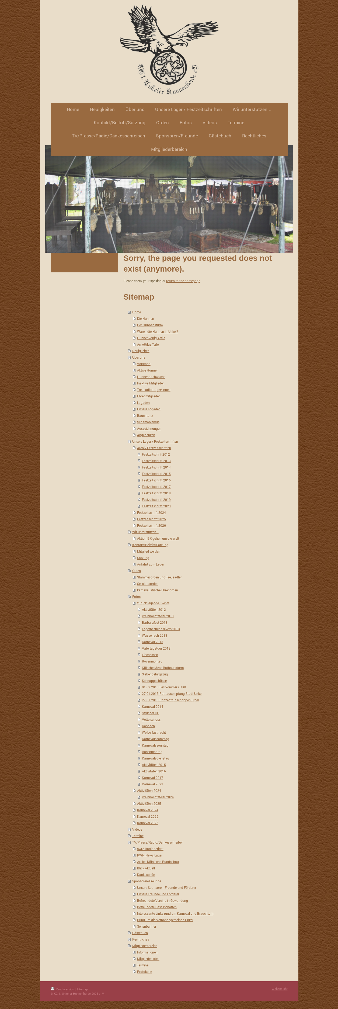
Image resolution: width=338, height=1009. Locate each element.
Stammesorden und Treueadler (159, 577)
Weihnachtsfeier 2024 (158, 797)
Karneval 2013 (152, 642)
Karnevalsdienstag (155, 758)
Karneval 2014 (152, 706)
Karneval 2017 (152, 777)
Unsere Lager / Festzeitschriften (155, 441)
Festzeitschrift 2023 (156, 506)
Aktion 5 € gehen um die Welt (158, 538)
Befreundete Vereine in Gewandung (162, 900)
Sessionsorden (147, 583)
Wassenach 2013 (154, 635)
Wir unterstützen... (145, 532)
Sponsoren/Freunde (146, 881)
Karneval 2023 (152, 784)
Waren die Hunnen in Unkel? (157, 331)
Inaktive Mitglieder (150, 383)
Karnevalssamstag (155, 739)
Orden (136, 570)
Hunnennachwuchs (151, 377)
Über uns (138, 357)
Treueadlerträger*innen (153, 389)
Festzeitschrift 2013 (156, 461)
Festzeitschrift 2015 (156, 473)
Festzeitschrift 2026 (151, 525)
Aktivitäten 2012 (154, 609)
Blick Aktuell (146, 868)
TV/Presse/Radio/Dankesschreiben (157, 842)
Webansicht (280, 989)
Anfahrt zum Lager (150, 564)
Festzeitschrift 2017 (156, 486)
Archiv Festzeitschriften (154, 448)
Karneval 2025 (147, 816)
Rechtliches (140, 939)
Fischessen (150, 655)
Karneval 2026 (147, 823)
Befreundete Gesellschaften (157, 907)
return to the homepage (183, 281)
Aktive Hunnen (147, 370)
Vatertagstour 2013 (156, 648)
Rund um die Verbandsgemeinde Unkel (165, 920)
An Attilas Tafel (148, 344)
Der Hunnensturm (150, 325)
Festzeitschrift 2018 (156, 493)
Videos (137, 829)
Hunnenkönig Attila (151, 338)
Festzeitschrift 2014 (156, 467)
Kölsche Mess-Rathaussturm (163, 667)
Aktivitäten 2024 (149, 790)
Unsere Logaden (149, 409)
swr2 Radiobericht (150, 849)
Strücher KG (150, 713)
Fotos (136, 596)
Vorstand (144, 364)
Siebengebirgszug (155, 674)
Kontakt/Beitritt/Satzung (150, 545)
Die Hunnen (145, 318)
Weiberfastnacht (154, 732)
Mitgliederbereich (144, 946)
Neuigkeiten (140, 351)
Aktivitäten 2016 (154, 771)
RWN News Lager (149, 855)
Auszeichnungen (149, 428)
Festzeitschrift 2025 (151, 519)
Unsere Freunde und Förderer (158, 894)
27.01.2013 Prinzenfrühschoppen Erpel (170, 700)
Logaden (143, 402)
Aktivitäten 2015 (154, 764)
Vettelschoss (151, 719)
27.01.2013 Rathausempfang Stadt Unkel (172, 693)
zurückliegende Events (153, 603)
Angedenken (146, 435)
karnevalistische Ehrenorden (157, 590)
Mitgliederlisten (148, 958)
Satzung (143, 558)
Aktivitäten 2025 (149, 803)
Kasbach (148, 726)
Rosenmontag (152, 661)
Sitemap (82, 989)
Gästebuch (140, 933)
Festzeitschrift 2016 (156, 480)
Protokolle (144, 971)
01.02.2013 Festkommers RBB (164, 687)
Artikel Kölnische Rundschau (158, 861)
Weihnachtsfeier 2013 (158, 616)
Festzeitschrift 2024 (151, 512)
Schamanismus (148, 422)
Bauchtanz (145, 415)
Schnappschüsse (154, 680)
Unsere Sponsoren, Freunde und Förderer (166, 887)
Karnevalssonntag (155, 745)
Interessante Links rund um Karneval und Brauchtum (175, 913)
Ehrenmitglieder (148, 396)
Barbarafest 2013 (155, 622)
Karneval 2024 (147, 810)
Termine (138, 836)
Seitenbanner (146, 926)
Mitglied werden (148, 551)
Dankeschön (146, 874)
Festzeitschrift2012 (156, 454)
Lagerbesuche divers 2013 (161, 629)
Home (136, 312)
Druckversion (63, 989)
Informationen (147, 952)
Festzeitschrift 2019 (156, 499)
